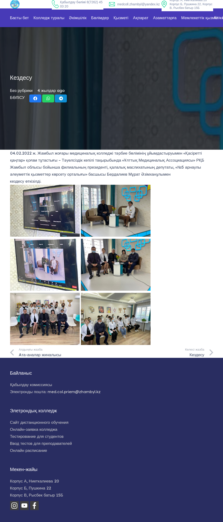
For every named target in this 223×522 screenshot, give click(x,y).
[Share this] (35, 98)
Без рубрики (21, 90)
